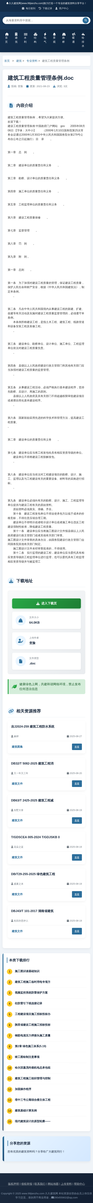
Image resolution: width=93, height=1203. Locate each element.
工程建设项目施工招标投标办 (32, 1014)
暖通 (73, 38)
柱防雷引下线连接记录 (28, 1003)
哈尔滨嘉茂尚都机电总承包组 (32, 1067)
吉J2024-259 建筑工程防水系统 (32, 726)
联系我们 (39, 1183)
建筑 (16, 38)
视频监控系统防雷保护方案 (31, 992)
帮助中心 (79, 1183)
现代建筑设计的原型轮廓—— (32, 1121)
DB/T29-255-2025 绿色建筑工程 (33, 874)
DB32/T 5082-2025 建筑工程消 (32, 763)
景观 (54, 38)
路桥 (64, 38)
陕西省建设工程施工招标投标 (32, 1024)
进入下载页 (46, 603)
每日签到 (28, 8)
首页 (7, 38)
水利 (25, 38)
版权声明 (13, 1183)
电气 (45, 38)
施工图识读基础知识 (27, 971)
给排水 (83, 40)
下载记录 (45, 8)
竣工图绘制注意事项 (27, 1056)
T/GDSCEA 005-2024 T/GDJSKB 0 (35, 837)
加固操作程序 (23, 1089)
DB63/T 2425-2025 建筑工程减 (32, 800)
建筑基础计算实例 (26, 1110)
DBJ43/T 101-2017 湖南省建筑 (32, 911)
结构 (35, 38)
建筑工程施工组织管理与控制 (32, 1078)
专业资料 (31, 60)
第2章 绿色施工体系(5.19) (30, 1046)
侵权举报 (26, 1183)
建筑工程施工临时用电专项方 (32, 981)
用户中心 (62, 8)
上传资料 (66, 1183)
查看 (77, 746)
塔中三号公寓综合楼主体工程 (32, 1099)
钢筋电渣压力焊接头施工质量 (32, 1035)
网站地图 (53, 1183)
